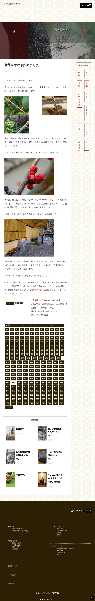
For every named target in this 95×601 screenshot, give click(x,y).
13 (7, 318)
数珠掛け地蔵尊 (20, 250)
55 (37, 331)
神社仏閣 (79, 135)
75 (17, 339)
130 (25, 359)
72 (62, 335)
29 (27, 323)
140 (25, 363)
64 (22, 335)
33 (47, 323)
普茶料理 (15, 534)
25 (7, 323)
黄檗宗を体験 (11, 526)
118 (13, 355)
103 (40, 347)
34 (52, 323)
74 (12, 339)
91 (37, 343)
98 (12, 347)
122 (37, 355)
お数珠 (87, 85)
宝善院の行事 (61, 538)
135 (55, 359)
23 (57, 318)
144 (49, 363)
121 (31, 355)
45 (47, 327)
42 (32, 327)
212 (37, 392)
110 (25, 351)
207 (7, 392)
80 (42, 339)
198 (13, 388)
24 (62, 318)
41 (27, 327)
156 (61, 368)
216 (61, 392)
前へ (9, 314)
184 (49, 380)
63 (17, 335)
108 (13, 351)
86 (12, 343)
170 (25, 376)
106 (58, 347)
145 (55, 363)
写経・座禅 (15, 532)
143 (43, 363)
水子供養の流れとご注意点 (20, 516)
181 (31, 380)
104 (46, 347)
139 (19, 363)
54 (32, 331)
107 (7, 351)
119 (19, 355)
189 (19, 384)
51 (17, 331)
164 (49, 372)
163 (43, 372)
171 (31, 376)
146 (61, 363)
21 (47, 318)
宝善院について (56, 532)
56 (42, 331)
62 (12, 335)
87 (17, 343)
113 (43, 351)
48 (62, 327)
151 (31, 368)
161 (31, 372)
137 (7, 363)
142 (37, 363)
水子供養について (17, 514)
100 (22, 347)
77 (27, 339)
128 (13, 359)
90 (32, 343)
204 (49, 388)
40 (22, 327)
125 (55, 355)
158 (13, 372)
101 (28, 347)
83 (57, 339)
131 (31, 359)
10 (51, 314)
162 (37, 372)
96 (62, 343)
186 (61, 380)
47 (57, 327)
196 (61, 384)
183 (43, 380)
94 (52, 343)
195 (55, 384)
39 (17, 327)
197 (7, 388)
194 (49, 384)
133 (43, 359)
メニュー (86, 5)
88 (22, 343)
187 (7, 384)
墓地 (87, 73)
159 (19, 372)
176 (61, 376)
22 (52, 318)
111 (31, 351)
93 (47, 343)
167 (7, 376)
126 (61, 355)
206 (61, 388)
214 (49, 392)
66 (32, 335)
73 (7, 339)
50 (12, 331)
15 (17, 318)
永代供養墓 (44, 289)
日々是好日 (11, 560)
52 (22, 331)
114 (49, 351)
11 (56, 314)
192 (37, 384)
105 (52, 347)
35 (57, 323)
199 (19, 388)
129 (19, 359)
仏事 (79, 116)
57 (47, 331)
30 (32, 323)
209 (19, 392)
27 (17, 323)
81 (47, 339)
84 (62, 339)
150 (25, 368)
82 (52, 339)
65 (27, 335)
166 (61, 372)
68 (42, 335)
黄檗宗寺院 (87, 101)
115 (55, 351)
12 (61, 314)
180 (25, 380)
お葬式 (59, 518)
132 (37, 359)
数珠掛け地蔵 (16, 528)
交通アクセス (11, 551)
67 (37, 335)
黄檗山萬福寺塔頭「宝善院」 (65, 534)
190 (25, 384)
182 (37, 380)
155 (55, 368)
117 (7, 355)
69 (47, 335)
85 (7, 343)
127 (7, 359)
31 (37, 323)
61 (7, 335)
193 (43, 384)
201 (31, 388)
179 (19, 380)
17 (27, 318)
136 (61, 359)
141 (31, 363)
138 (13, 363)
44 (42, 327)
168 (13, 376)
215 (55, 392)
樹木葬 (87, 134)
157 (7, 372)
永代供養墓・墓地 (62, 516)
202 (37, 388)
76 (22, 339)
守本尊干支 (60, 536)
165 (55, 372)
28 (22, 323)
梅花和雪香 (15, 292)
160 (25, 372)
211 (31, 392)
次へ (9, 396)
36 (62, 323)
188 (13, 384)
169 (19, 376)
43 (37, 327)
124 (49, 355)
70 (52, 335)
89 (27, 343)
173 (43, 376)
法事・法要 (60, 514)
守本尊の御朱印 (17, 530)
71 (57, 335)
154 (49, 368)
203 (43, 388)
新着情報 (10, 569)
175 (55, 376)
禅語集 (59, 540)
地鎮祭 (59, 520)
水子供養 (8, 250)
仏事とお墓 (55, 512)
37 (7, 327)
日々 (87, 63)
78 (32, 339)
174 (49, 376)
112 (37, 351)
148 (13, 368)
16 (22, 318)
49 (7, 331)
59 (57, 331)
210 (25, 392)
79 (37, 339)
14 (12, 318)
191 (31, 384)
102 (34, 347)
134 (49, 359)
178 (13, 380)
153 (43, 368)
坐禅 (79, 63)
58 (52, 331)
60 (62, 331)
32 (42, 323)
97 (7, 347)
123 (43, 355)
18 (32, 318)
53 (27, 331)
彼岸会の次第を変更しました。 (44, 279)
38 (12, 327)
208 (13, 392)
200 (25, 388)
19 (37, 318)
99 (17, 347)
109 (19, 351)
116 (61, 351)
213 (43, 392)
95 (57, 343)
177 (7, 380)
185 (55, 380)
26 (12, 323)
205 (55, 388)
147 (7, 368)
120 (25, 355)
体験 (79, 73)
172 (37, 376)
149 (19, 368)
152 (37, 368)
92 (42, 343)
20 (42, 318)
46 (52, 327)
